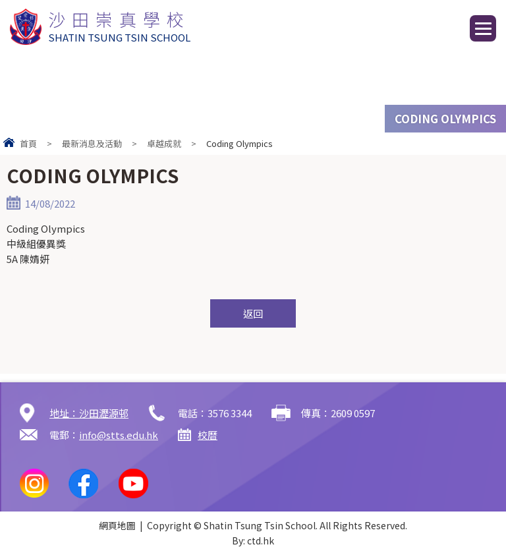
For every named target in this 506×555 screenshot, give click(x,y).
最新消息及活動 (92, 143)
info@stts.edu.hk (118, 435)
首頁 (28, 143)
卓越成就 (164, 143)
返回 (253, 313)
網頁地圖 (117, 525)
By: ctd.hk (253, 540)
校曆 (207, 435)
